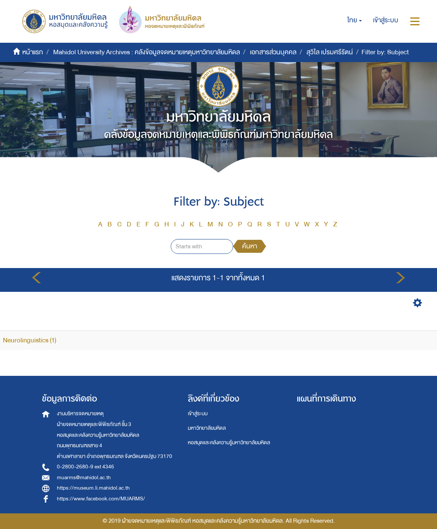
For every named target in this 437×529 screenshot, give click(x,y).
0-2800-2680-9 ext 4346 (85, 466)
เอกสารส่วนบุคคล (273, 52)
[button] (354, 20)
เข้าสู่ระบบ (198, 413)
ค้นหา (249, 246)
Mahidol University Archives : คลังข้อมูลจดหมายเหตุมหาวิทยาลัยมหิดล (146, 52)
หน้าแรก (32, 52)
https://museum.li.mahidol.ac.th (93, 488)
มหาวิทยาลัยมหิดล (207, 428)
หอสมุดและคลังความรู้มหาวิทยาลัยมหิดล (229, 442)
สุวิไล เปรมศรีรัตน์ (329, 52)
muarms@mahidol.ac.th (84, 477)
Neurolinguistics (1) (29, 340)
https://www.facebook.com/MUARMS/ (101, 498)
